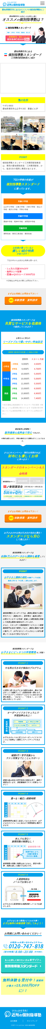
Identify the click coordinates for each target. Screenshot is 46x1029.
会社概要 (13, 1021)
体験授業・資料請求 (23, 300)
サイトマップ (32, 1021)
